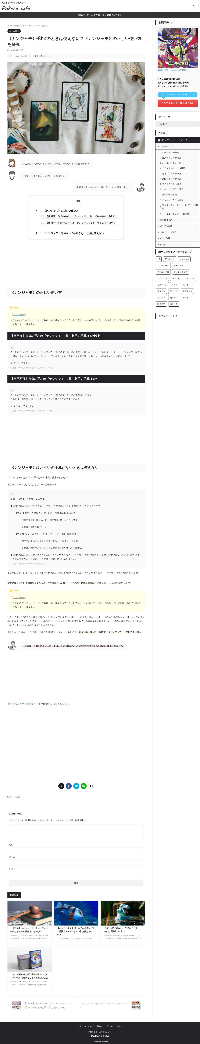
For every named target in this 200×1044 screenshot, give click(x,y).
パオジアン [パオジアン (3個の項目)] (189, 272)
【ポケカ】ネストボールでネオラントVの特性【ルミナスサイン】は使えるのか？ (75, 929)
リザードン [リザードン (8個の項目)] (162, 279)
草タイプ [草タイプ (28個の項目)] (161, 291)
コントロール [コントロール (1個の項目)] (163, 259)
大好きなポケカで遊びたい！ (100, 1030)
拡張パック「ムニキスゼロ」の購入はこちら (100, 15)
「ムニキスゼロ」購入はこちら (177, 102)
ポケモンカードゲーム (171, 139)
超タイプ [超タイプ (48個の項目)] (174, 291)
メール (12, 855)
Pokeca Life (100, 1034)
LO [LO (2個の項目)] (158, 253)
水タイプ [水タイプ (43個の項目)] (161, 285)
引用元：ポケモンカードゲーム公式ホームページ (31, 366)
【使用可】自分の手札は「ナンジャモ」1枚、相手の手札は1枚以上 (79, 216)
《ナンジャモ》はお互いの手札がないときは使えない (72, 232)
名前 (11, 843)
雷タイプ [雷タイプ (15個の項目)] (174, 298)
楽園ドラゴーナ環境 (171, 175)
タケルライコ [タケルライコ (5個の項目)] (163, 266)
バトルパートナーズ (171, 161)
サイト (12, 867)
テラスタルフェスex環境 (173, 166)
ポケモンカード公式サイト (24, 702)
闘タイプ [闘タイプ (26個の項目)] (161, 298)
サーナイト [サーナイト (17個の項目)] (178, 259)
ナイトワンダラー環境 (172, 185)
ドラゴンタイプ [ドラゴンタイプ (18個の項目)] (180, 266)
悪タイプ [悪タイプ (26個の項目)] (186, 279)
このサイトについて (84, 1024)
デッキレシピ (166, 145)
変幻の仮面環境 (169, 190)
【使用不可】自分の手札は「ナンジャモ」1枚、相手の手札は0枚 (78, 222)
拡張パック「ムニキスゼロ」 (172, 69)
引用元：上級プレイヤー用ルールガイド (27, 562)
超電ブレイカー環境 (171, 171)
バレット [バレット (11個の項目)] (176, 272)
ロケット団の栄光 (170, 152)
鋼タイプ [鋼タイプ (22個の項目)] (186, 291)
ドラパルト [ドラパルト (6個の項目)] (162, 272)
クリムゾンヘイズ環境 (172, 194)
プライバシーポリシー (115, 1024)
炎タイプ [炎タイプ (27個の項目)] (174, 285)
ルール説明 (15, 795)
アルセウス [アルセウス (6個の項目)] (170, 253)
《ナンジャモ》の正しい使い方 (61, 210)
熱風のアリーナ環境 (171, 156)
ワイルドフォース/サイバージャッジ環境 (180, 201)
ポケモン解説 (166, 220)
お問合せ (99, 1024)
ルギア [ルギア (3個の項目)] (175, 279)
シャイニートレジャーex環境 (175, 208)
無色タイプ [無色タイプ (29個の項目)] (187, 285)
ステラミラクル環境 (171, 180)
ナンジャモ (18, 313)
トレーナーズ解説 (168, 226)
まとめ (163, 238)
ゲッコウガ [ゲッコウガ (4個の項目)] (184, 253)
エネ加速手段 (166, 214)
